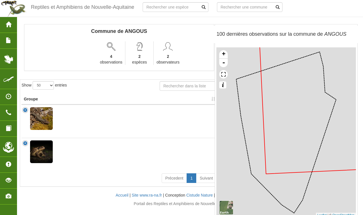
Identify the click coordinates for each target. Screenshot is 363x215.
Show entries (44, 85)
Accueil (122, 201)
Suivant (206, 184)
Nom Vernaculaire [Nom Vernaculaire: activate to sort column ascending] (106, 102)
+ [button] (223, 54)
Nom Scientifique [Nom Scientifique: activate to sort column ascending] (68, 102)
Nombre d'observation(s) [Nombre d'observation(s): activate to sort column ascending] (146, 102)
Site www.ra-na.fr (147, 201)
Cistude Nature (199, 201)
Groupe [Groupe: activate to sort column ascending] (31, 104)
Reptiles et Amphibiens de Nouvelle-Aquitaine (82, 7)
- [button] (224, 63)
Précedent (174, 184)
